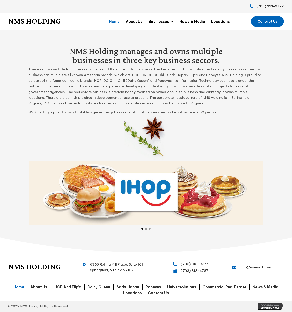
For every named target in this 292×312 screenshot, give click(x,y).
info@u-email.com (255, 267)
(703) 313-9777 (270, 6)
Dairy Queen (99, 287)
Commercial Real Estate (224, 287)
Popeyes (153, 287)
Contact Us (158, 293)
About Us (38, 287)
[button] (267, 21)
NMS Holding (34, 21)
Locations (132, 293)
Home (19, 287)
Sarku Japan (128, 287)
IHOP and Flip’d (67, 287)
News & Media (265, 287)
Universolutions (181, 287)
